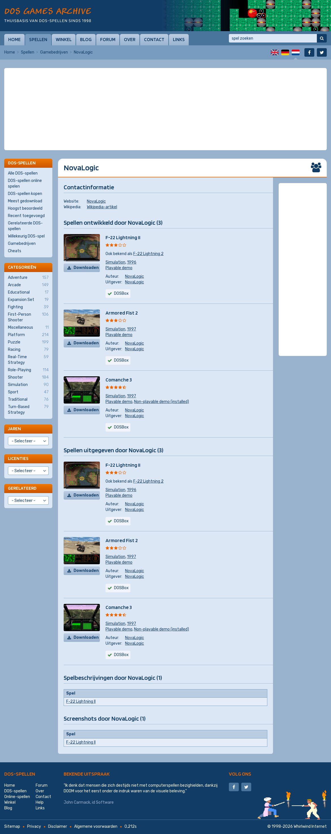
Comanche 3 (119, 380)
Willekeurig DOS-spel (26, 236)
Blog (86, 39)
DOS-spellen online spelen (25, 183)
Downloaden (86, 267)
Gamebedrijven (54, 52)
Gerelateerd (22, 488)
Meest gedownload (25, 201)
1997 (131, 329)
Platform (28, 335)
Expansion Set (28, 300)
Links (179, 39)
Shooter (28, 377)
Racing (28, 350)
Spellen (38, 39)
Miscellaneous (28, 327)
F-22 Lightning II (123, 237)
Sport (28, 392)
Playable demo (119, 268)
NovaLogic (96, 201)
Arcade (28, 285)
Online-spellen (17, 796)
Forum (107, 39)
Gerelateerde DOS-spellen (25, 226)
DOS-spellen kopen (25, 193)
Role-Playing (28, 370)
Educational (28, 292)
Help (40, 802)
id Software (103, 802)
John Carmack (77, 802)
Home (14, 39)
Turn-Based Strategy (28, 409)
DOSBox (121, 293)
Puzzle (28, 342)
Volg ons (240, 774)
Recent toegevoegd (26, 215)
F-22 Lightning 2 (148, 253)
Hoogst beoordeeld (25, 208)
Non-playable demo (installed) (161, 401)
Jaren (14, 428)
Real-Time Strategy (28, 359)
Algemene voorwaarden (95, 826)
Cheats (14, 251)
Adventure (28, 278)
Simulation (115, 262)
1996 (131, 262)
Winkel (64, 39)
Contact (154, 39)
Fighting (28, 307)
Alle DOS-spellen (23, 173)
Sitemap (12, 826)
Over (130, 39)
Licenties (18, 458)
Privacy (34, 826)
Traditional (28, 399)
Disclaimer (57, 826)
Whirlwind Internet (310, 826)
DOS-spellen (19, 774)
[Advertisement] (165, 82)
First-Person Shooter (28, 317)
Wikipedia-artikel (102, 207)
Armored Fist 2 (122, 313)
